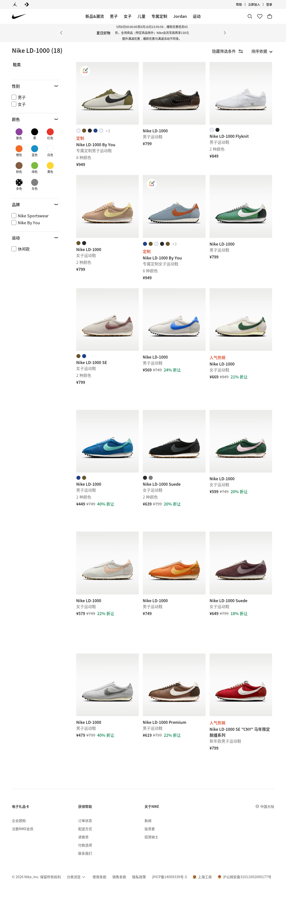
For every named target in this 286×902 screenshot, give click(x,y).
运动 (197, 16)
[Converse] (27, 4)
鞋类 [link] (17, 64)
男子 (114, 16)
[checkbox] (34, 97)
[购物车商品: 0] (269, 16)
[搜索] (249, 16)
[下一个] (225, 33)
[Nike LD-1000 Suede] (174, 441)
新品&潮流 (94, 16)
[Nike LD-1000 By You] (107, 93)
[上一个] (61, 33)
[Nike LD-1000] (174, 93)
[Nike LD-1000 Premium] (174, 684)
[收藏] (259, 16)
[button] (35, 86)
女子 (128, 16)
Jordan (180, 16)
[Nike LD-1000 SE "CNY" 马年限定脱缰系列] (241, 684)
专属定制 (159, 16)
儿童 (141, 16)
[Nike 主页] (19, 16)
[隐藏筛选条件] (231, 51)
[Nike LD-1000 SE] (107, 319)
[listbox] (262, 51)
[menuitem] (77, 875)
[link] (85, 71)
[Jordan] (15, 4)
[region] (32, 120)
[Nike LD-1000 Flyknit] (241, 93)
